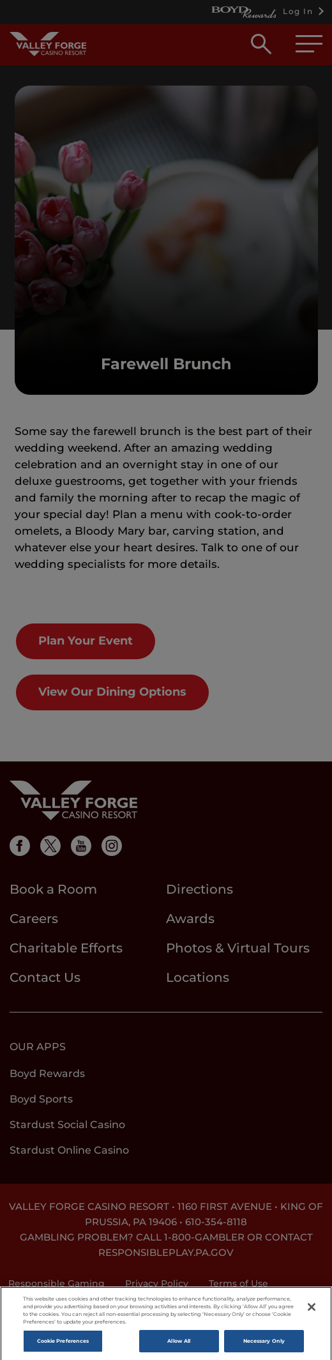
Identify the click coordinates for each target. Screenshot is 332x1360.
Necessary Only (264, 1346)
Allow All (178, 1346)
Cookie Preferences (63, 1346)
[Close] (312, 1312)
